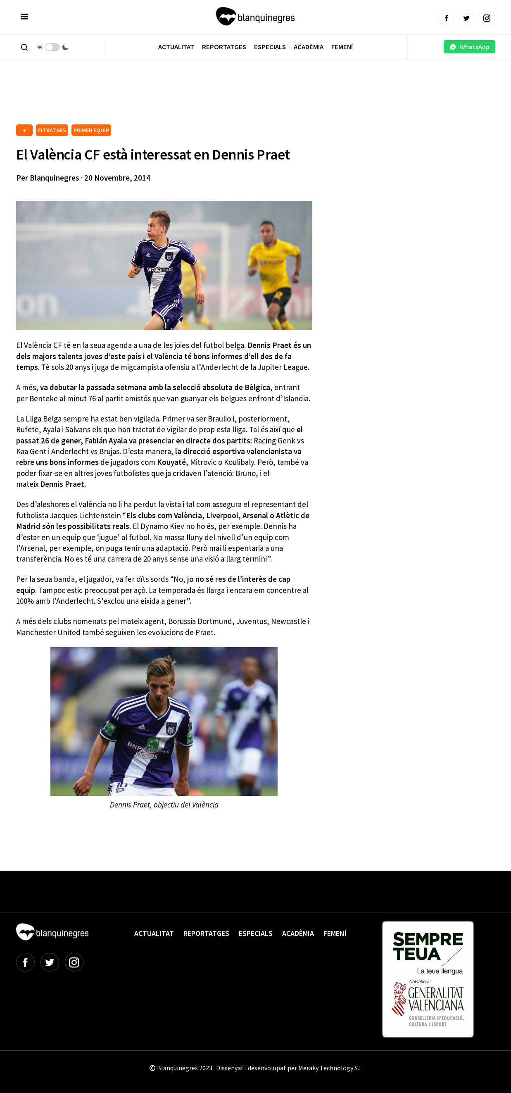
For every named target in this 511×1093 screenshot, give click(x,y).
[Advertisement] (166, 99)
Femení (342, 47)
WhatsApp (469, 47)
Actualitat (176, 47)
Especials (270, 47)
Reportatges (224, 47)
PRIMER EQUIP (91, 130)
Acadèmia (308, 47)
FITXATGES (52, 130)
